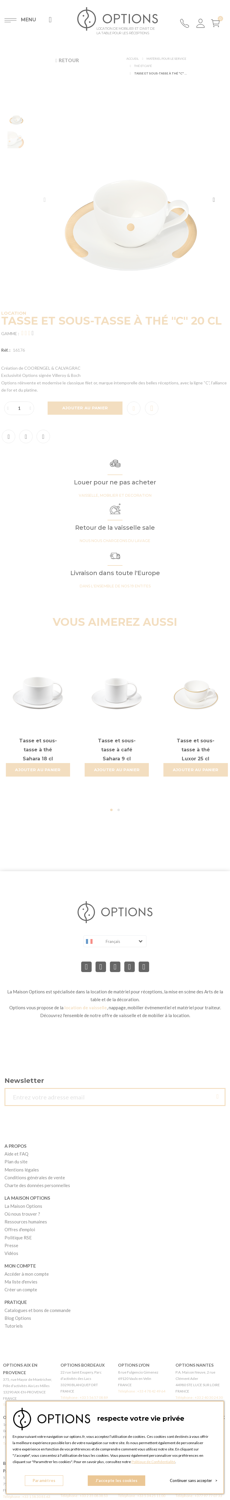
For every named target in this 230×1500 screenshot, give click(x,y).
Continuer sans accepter (193, 1480)
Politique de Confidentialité (153, 1461)
